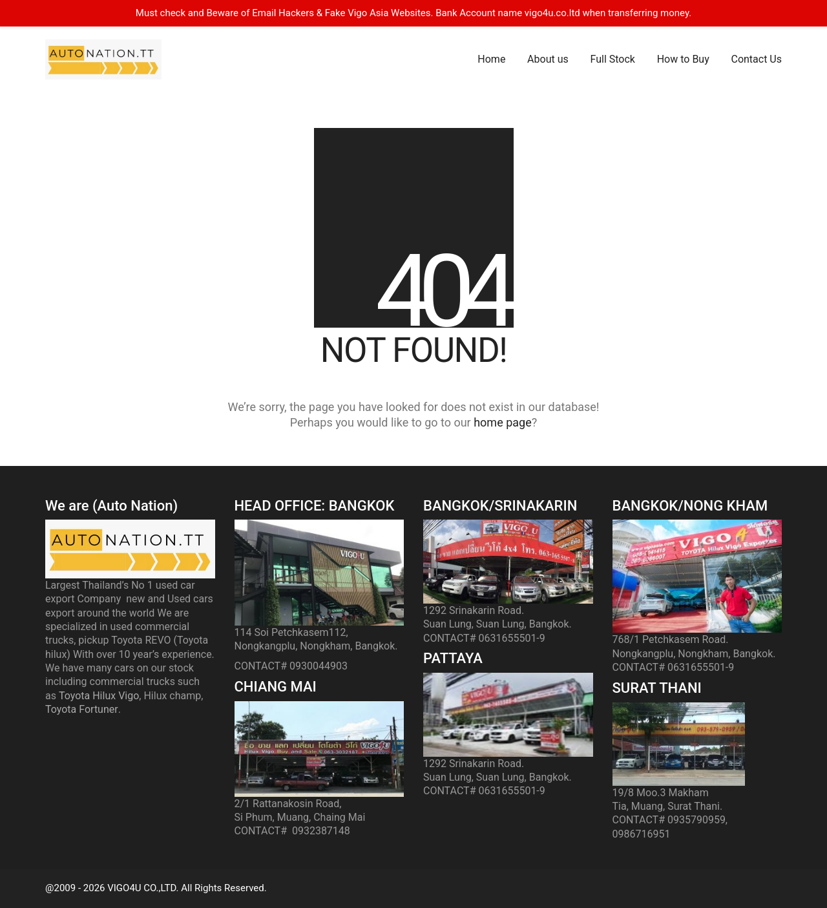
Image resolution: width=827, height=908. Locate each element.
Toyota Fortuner (81, 709)
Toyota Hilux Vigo (99, 696)
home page (503, 422)
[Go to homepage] (103, 59)
